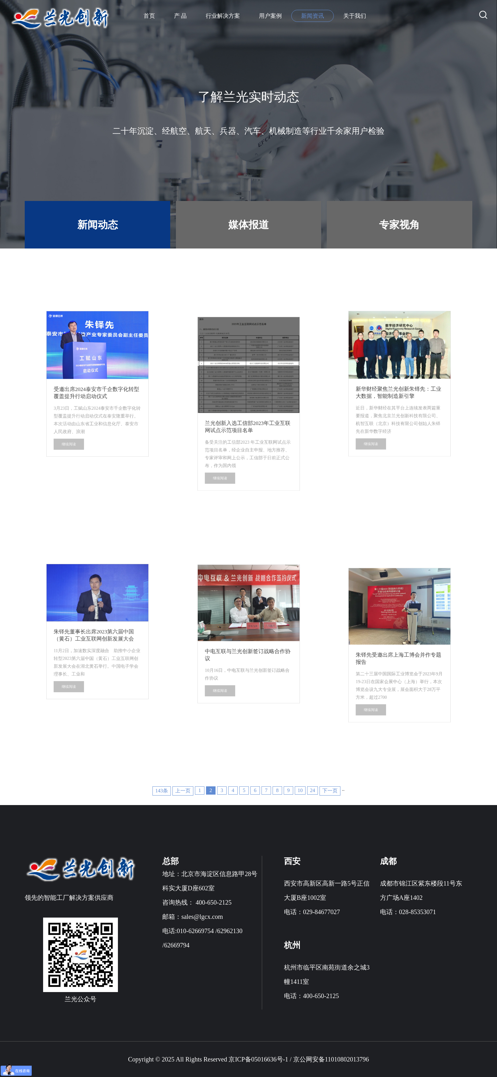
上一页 (182, 790)
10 (300, 790)
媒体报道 (248, 224)
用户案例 (270, 16)
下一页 (330, 790)
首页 (149, 16)
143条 (161, 790)
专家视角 (399, 224)
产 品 (180, 16)
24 (312, 790)
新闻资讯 (312, 16)
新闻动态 (97, 224)
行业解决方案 (223, 16)
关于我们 (354, 16)
